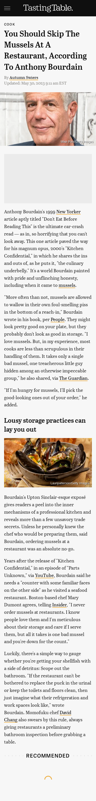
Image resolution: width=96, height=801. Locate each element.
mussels (67, 285)
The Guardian (73, 378)
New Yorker (68, 211)
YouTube (44, 575)
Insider (59, 604)
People (58, 319)
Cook (9, 24)
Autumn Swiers (23, 77)
